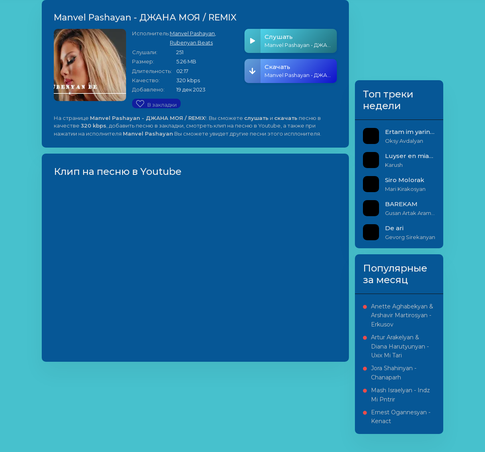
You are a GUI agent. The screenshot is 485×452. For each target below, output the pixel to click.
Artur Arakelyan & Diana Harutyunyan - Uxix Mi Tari (400, 346)
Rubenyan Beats (191, 42)
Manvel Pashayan (192, 33)
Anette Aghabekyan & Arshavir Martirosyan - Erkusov (402, 315)
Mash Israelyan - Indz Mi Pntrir (400, 395)
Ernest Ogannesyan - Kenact (400, 417)
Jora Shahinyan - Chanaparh (393, 373)
